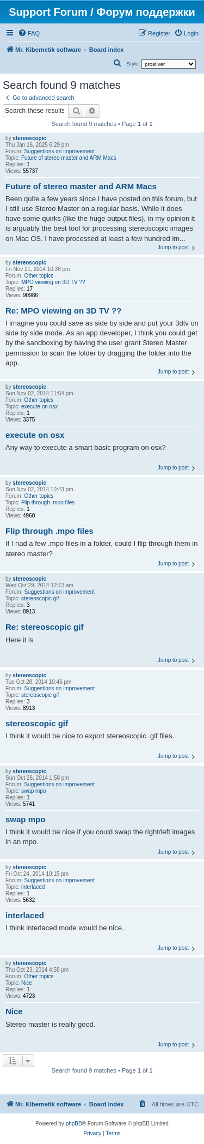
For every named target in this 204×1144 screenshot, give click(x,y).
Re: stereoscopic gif (44, 626)
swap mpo (33, 791)
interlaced (33, 887)
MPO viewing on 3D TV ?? (53, 282)
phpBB (74, 1124)
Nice (26, 983)
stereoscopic (29, 138)
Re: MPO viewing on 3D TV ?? (63, 310)
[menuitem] (29, 33)
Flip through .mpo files (48, 502)
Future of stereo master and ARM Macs (68, 158)
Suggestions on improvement (59, 151)
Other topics (38, 276)
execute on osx (39, 407)
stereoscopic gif (40, 598)
